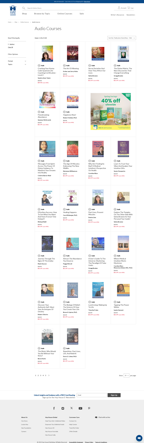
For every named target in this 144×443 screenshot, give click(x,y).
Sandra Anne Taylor (44, 78)
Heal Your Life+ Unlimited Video (55, 421)
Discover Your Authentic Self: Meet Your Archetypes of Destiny (46, 308)
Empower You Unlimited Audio (54, 424)
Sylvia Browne (93, 76)
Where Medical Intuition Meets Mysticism (120, 261)
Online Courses (24, 22)
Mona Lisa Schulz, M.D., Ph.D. (123, 268)
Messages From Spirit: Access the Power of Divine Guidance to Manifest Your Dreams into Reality (47, 168)
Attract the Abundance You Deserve (72, 260)
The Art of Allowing (71, 68)
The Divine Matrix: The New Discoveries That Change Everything (123, 70)
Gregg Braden (118, 76)
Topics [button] (10, 64)
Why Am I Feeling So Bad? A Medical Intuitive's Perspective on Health (97, 167)
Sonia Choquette (119, 171)
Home (10, 22)
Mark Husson (42, 264)
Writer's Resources (117, 15)
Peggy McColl (67, 264)
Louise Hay (24, 424)
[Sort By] (122, 38)
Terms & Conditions (101, 442)
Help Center (73, 424)
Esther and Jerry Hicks (70, 71)
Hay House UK (49, 428)
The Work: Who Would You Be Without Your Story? (47, 353)
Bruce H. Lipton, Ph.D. (70, 312)
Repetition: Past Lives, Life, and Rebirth (72, 352)
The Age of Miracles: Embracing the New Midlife (71, 166)
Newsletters (130, 15)
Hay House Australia (51, 431)
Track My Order (74, 428)
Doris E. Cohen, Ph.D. (70, 356)
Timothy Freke (93, 310)
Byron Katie (42, 358)
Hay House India (50, 435)
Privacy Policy (89, 442)
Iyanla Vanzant (119, 310)
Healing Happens (70, 212)
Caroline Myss (93, 173)
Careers (23, 431)
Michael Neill (42, 222)
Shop (16, 22)
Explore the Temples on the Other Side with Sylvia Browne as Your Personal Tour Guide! (123, 215)
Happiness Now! (69, 115)
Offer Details (73, 431)
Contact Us (72, 421)
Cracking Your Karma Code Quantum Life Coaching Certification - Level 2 (47, 71)
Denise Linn (92, 217)
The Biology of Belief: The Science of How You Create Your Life (71, 307)
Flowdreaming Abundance (43, 116)
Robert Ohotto (43, 314)
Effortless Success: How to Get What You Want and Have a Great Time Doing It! (47, 215)
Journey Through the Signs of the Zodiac (46, 260)
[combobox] (53, 8)
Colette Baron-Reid (44, 175)
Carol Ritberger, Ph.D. (70, 215)
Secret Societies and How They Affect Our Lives (97, 70)
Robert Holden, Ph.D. (70, 118)
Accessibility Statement (76, 442)
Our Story (24, 421)
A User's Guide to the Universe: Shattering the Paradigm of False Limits (97, 262)
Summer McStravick (44, 120)
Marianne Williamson (70, 171)
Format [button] (10, 61)
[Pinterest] (89, 408)
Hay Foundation (26, 428)
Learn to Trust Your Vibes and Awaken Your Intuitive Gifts (123, 166)
